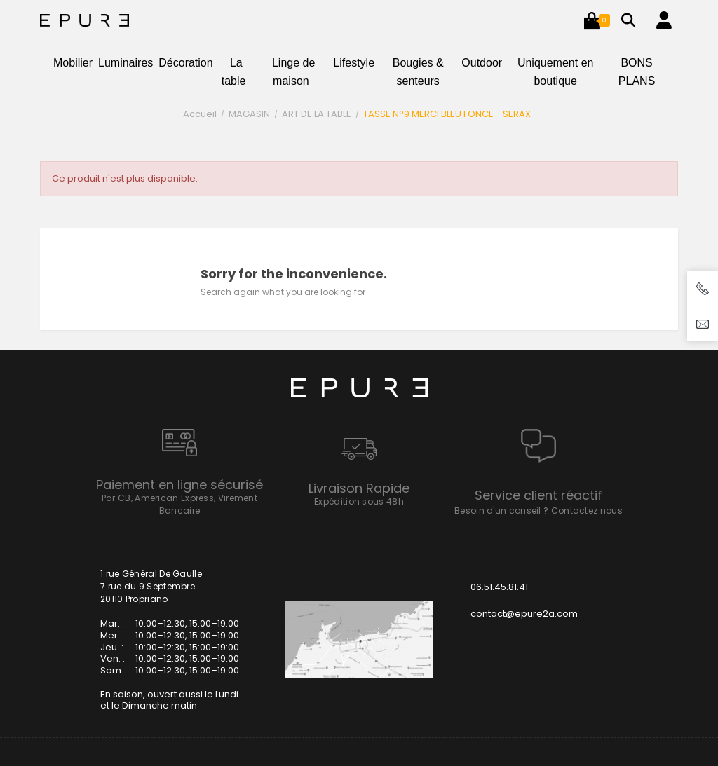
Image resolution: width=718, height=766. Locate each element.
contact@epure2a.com (524, 613)
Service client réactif (538, 495)
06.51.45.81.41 (499, 587)
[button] (592, 20)
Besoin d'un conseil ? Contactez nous (538, 511)
